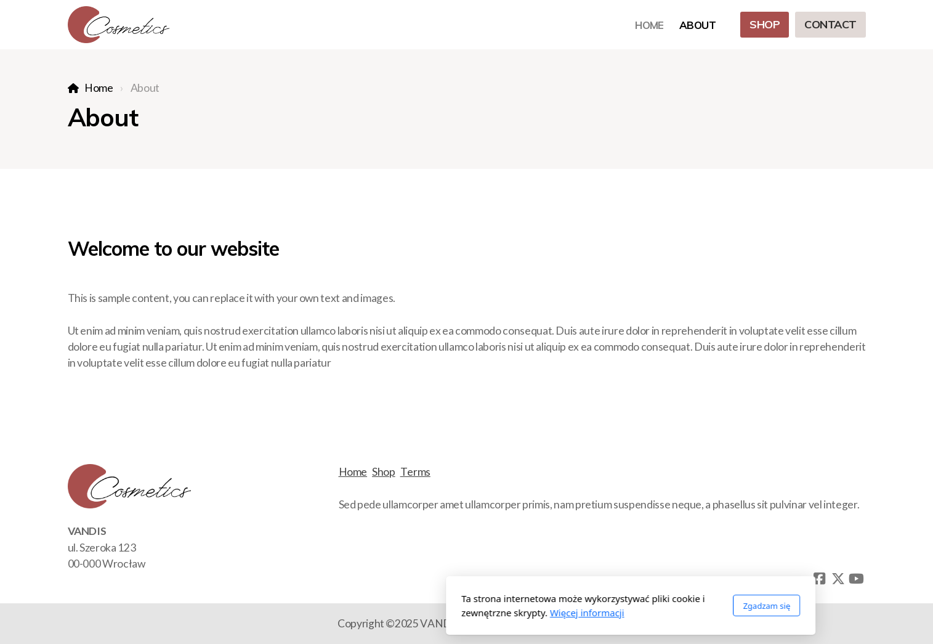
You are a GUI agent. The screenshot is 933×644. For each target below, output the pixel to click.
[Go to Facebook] (819, 578)
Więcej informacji (423, 612)
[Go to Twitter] (838, 578)
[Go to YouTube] (856, 578)
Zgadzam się (602, 605)
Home (98, 87)
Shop (383, 471)
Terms (415, 471)
